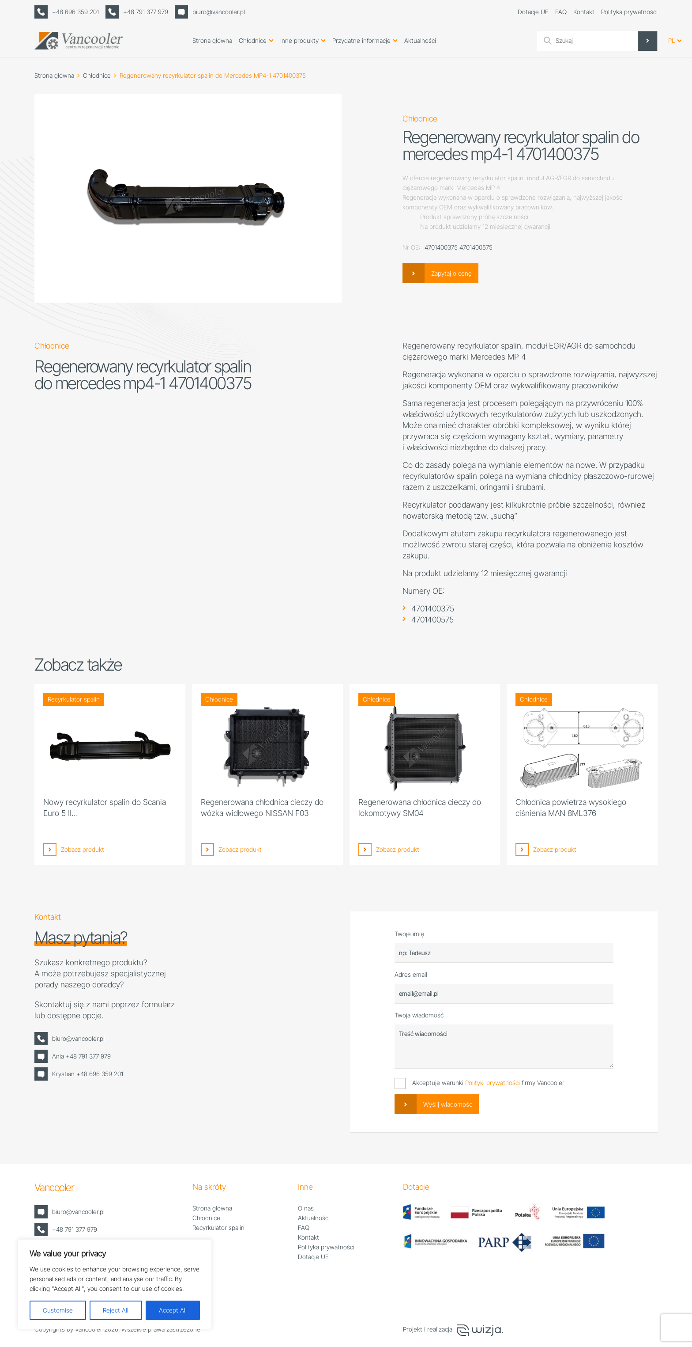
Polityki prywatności (492, 1082)
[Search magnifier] (648, 41)
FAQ (561, 11)
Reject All (115, 1310)
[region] (115, 1284)
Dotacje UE (533, 11)
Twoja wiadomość (419, 1015)
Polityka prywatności (629, 11)
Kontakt (583, 11)
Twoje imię (409, 933)
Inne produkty (299, 40)
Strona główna (212, 40)
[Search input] (605, 41)
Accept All (173, 1310)
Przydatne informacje (361, 40)
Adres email (411, 974)
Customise (58, 1310)
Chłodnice (253, 40)
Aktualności (420, 40)
